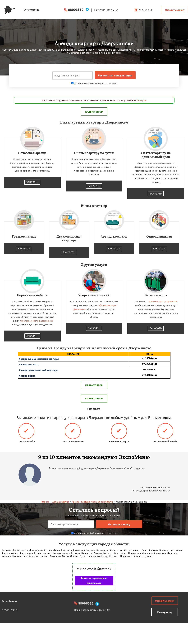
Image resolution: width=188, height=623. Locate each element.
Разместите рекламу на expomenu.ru (94, 580)
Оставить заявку (174, 9)
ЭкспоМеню (9, 601)
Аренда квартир (60, 501)
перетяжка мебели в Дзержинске (36, 320)
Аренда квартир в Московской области (92, 501)
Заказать (32, 182)
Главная (45, 501)
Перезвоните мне (106, 10)
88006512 (75, 9)
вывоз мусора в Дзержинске (163, 301)
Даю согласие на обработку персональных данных (94, 83)
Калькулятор (143, 9)
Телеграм (141, 100)
